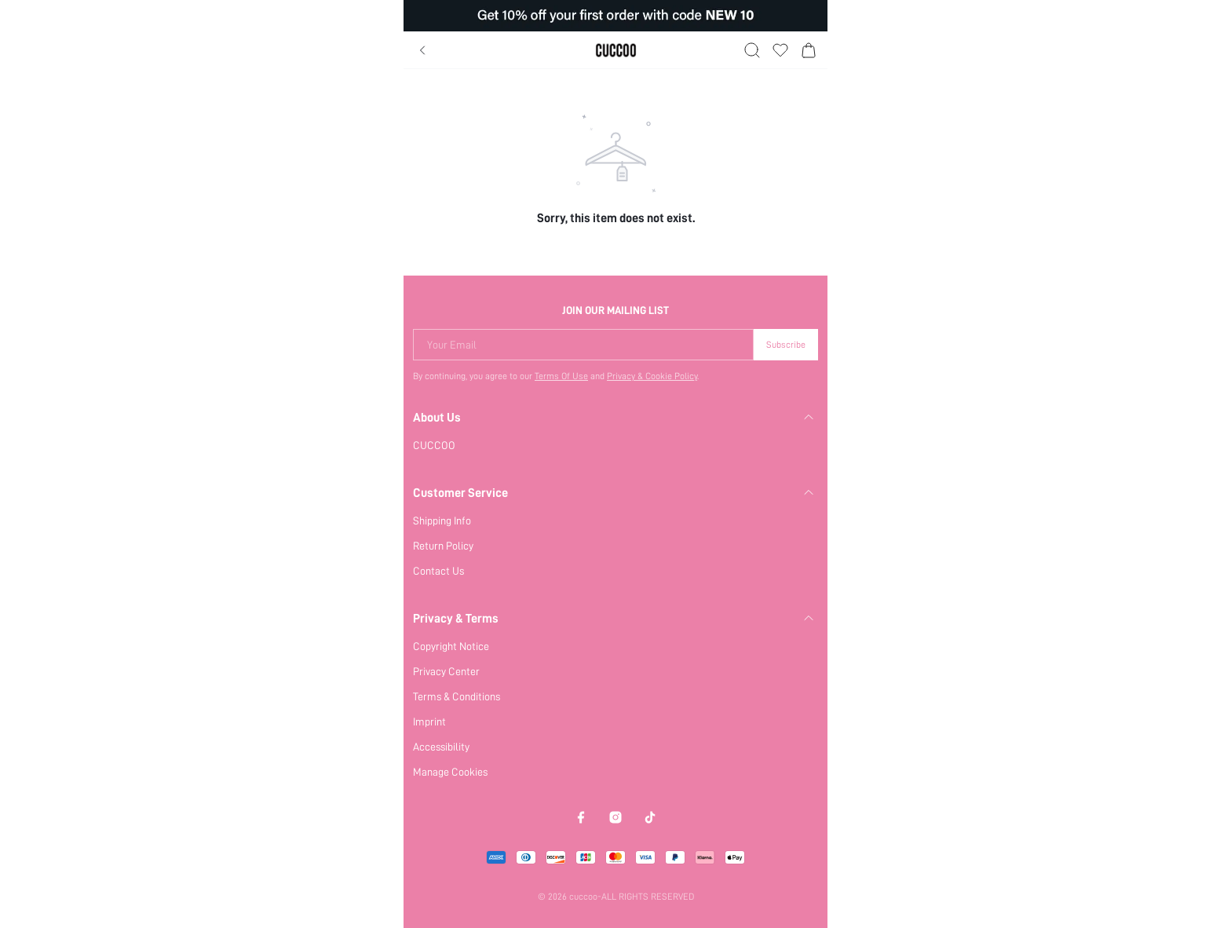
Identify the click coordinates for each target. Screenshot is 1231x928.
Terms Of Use (561, 376)
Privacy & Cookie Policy (652, 376)
